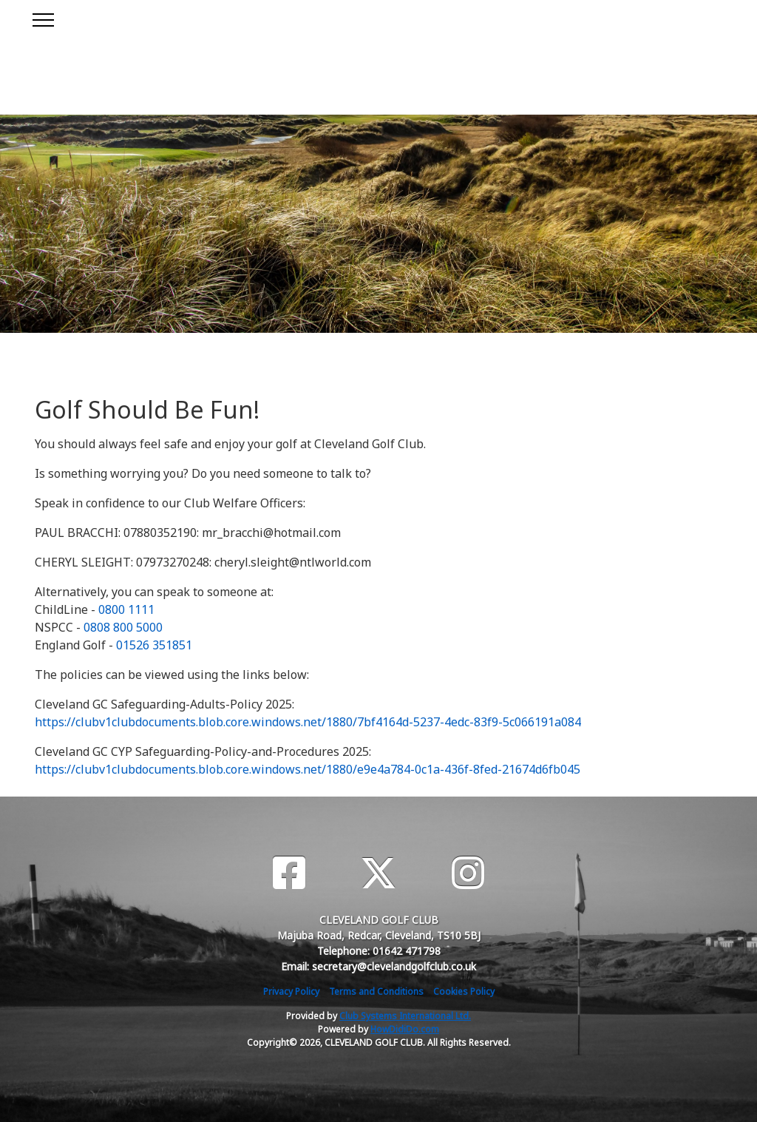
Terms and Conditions (376, 991)
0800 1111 (126, 609)
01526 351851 (154, 645)
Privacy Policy (291, 991)
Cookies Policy (464, 991)
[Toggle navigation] (42, 18)
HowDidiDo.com (404, 1029)
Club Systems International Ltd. (405, 1016)
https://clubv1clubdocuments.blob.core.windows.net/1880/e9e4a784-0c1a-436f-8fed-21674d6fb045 (307, 769)
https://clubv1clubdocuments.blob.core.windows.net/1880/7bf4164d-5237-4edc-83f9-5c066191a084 (308, 722)
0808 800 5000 (123, 627)
